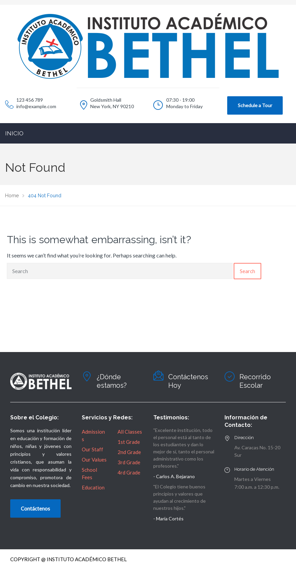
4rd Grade (129, 472)
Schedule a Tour (255, 105)
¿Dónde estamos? (112, 381)
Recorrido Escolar (255, 381)
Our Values (94, 459)
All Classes (130, 432)
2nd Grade (129, 452)
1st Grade (129, 442)
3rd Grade (129, 462)
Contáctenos (35, 508)
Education (93, 487)
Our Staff (92, 449)
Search (247, 271)
